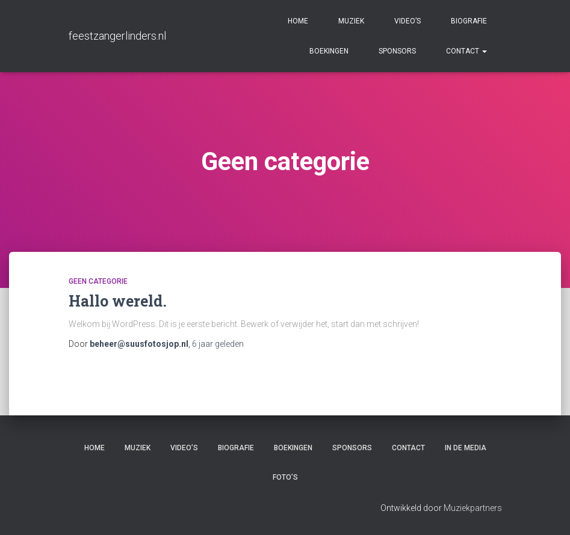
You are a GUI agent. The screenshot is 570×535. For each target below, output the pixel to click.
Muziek (351, 21)
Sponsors (397, 51)
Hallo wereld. (118, 301)
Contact (466, 51)
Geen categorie (98, 281)
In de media (465, 448)
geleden (218, 344)
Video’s (407, 21)
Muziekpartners (473, 508)
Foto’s (285, 477)
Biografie (469, 21)
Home (298, 21)
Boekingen (329, 51)
